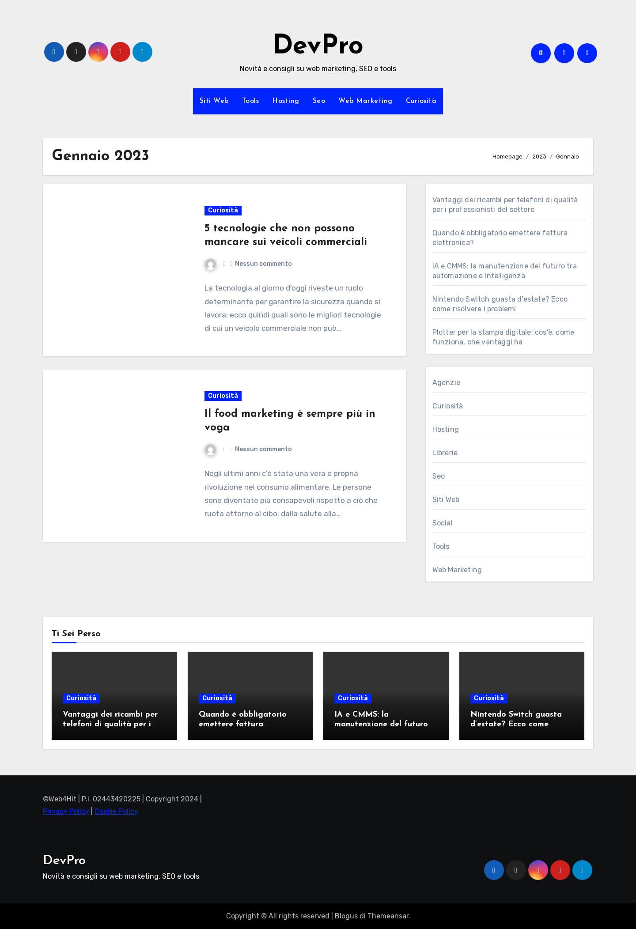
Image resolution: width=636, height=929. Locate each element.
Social (442, 523)
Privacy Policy (66, 812)
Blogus (346, 916)
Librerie (445, 453)
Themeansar (388, 916)
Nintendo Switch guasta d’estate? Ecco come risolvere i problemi (516, 724)
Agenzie (446, 382)
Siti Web (214, 101)
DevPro (318, 47)
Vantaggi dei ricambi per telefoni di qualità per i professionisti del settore (110, 724)
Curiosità (421, 101)
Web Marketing (365, 101)
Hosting (285, 101)
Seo (319, 101)
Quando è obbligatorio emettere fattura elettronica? (243, 724)
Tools (250, 101)
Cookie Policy (116, 812)
